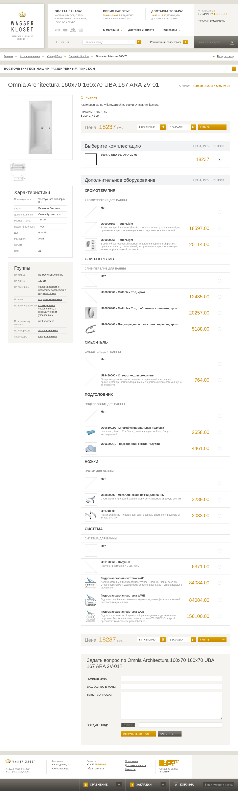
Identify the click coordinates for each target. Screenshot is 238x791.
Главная (8, 56)
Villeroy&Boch (54, 56)
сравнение (99, 784)
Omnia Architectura (79, 56)
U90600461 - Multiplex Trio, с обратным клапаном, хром (139, 308)
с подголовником (47, 336)
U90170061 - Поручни (115, 562)
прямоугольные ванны (50, 274)
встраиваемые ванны (50, 299)
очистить (167, 734)
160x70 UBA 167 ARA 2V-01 (119, 154)
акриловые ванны (48, 330)
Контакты (170, 29)
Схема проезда (60, 768)
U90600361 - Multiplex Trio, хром (123, 292)
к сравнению (147, 127)
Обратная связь (95, 768)
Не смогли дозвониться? (211, 20)
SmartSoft (164, 771)
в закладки (176, 127)
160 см (42, 280)
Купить (205, 127)
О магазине (111, 29)
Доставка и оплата (141, 29)
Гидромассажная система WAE (122, 578)
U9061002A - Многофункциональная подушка (132, 427)
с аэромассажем (47, 286)
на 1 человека (46, 321)
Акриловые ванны (30, 56)
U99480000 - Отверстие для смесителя (127, 375)
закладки (143, 784)
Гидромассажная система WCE (122, 611)
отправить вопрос (136, 734)
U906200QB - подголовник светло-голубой (130, 443)
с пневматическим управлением (47, 312)
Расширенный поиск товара (166, 42)
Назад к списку (225, 56)
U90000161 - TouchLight (117, 223)
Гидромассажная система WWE (123, 595)
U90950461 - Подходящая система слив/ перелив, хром (139, 324)
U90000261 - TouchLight (117, 239)
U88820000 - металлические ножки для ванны (133, 494)
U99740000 (108, 511)
